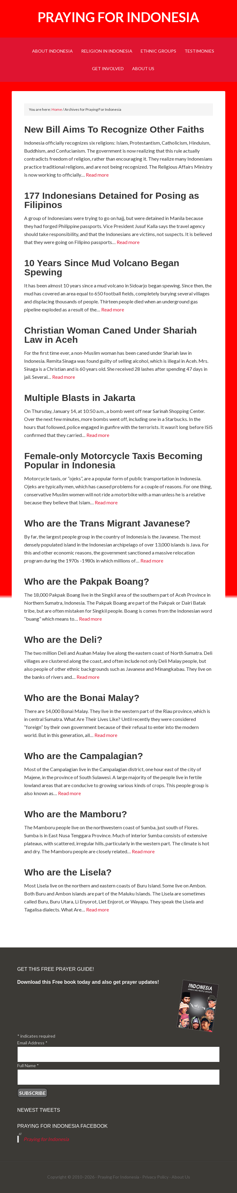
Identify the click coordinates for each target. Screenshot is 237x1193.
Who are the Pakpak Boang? (86, 581)
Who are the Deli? (63, 640)
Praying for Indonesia (118, 17)
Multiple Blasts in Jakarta (79, 398)
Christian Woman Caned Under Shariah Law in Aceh (110, 335)
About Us (181, 1176)
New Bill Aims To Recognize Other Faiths (114, 129)
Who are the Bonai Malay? (81, 698)
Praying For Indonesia (118, 1176)
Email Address (32, 1042)
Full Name (28, 1065)
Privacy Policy (155, 1176)
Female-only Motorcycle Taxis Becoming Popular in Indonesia (113, 460)
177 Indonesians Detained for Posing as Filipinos (111, 200)
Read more (97, 175)
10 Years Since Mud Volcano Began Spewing (101, 267)
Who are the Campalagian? (83, 756)
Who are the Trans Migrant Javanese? (107, 523)
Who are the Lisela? (67, 872)
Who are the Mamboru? (75, 814)
